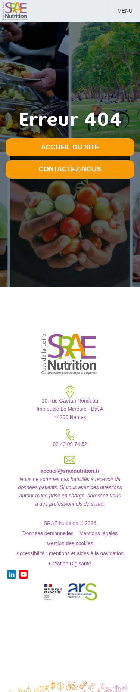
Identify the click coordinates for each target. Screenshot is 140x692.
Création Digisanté (70, 564)
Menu (125, 11)
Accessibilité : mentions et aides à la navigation (70, 553)
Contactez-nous (70, 169)
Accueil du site (70, 147)
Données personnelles (48, 533)
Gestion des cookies (70, 543)
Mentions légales (98, 533)
